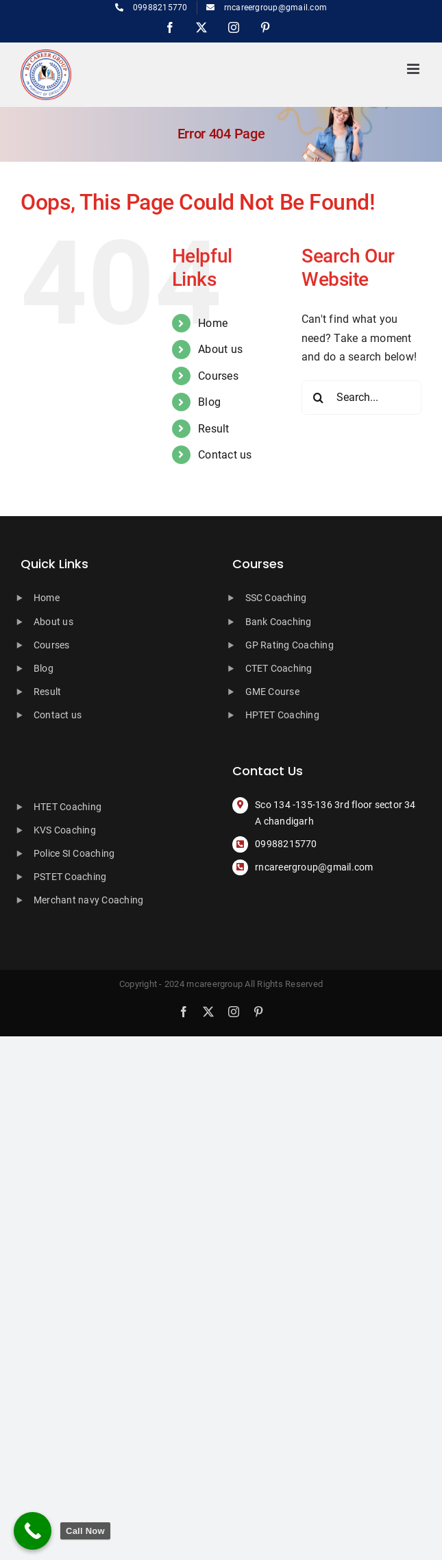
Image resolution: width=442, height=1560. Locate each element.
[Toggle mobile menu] (414, 69)
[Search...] (361, 397)
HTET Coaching (67, 806)
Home (213, 323)
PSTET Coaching (70, 876)
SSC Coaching (276, 597)
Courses (218, 375)
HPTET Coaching (282, 714)
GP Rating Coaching (289, 644)
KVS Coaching (65, 830)
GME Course (272, 691)
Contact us (224, 454)
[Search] (319, 397)
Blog (209, 402)
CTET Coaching (278, 668)
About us (220, 349)
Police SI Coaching (74, 853)
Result (213, 428)
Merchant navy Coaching (88, 899)
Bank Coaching (278, 621)
